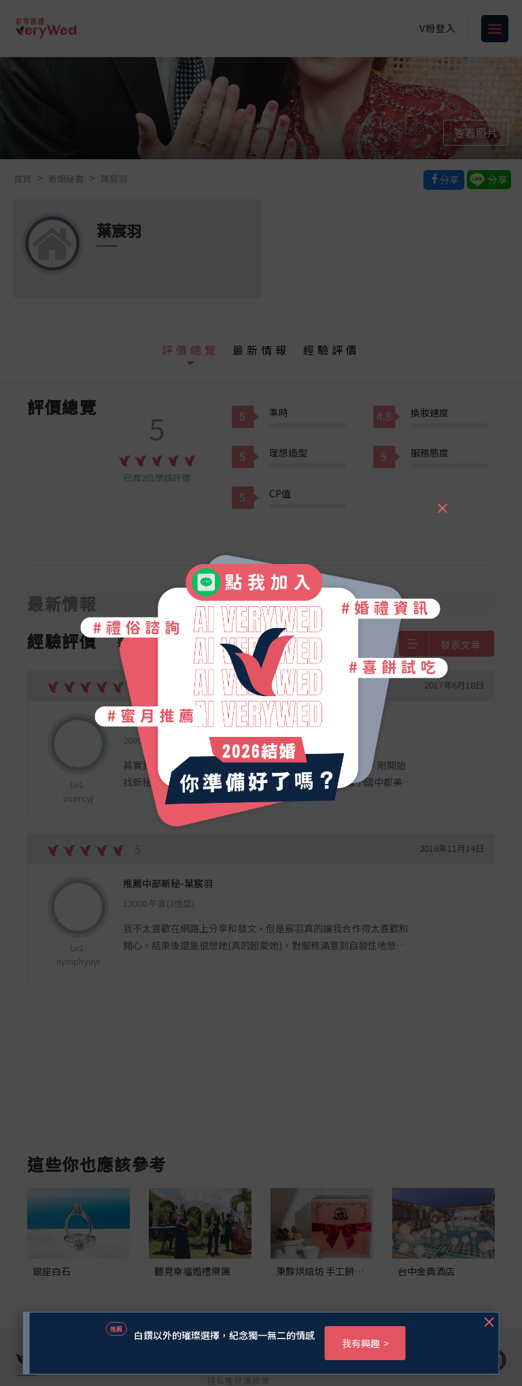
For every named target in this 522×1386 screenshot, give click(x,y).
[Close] (441, 502)
